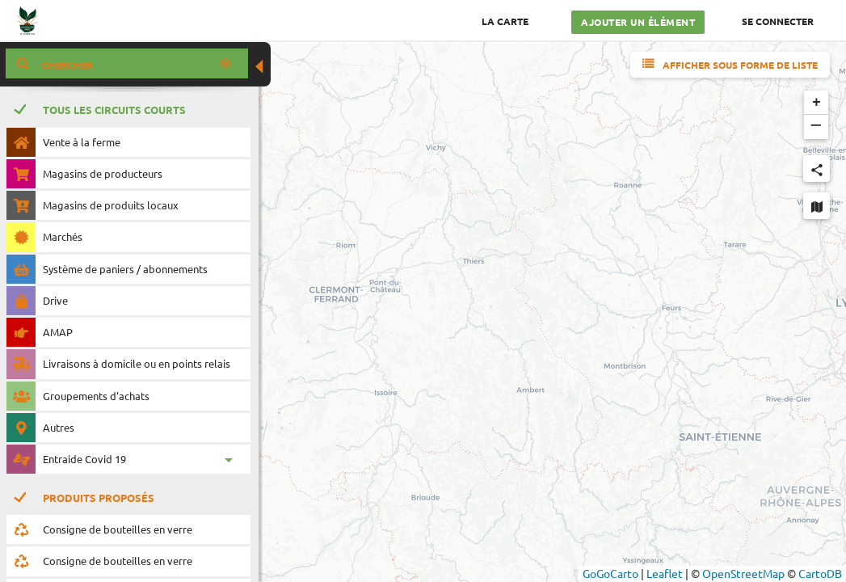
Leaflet (664, 573)
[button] (816, 103)
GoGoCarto (610, 573)
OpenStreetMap (743, 573)
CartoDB (820, 573)
